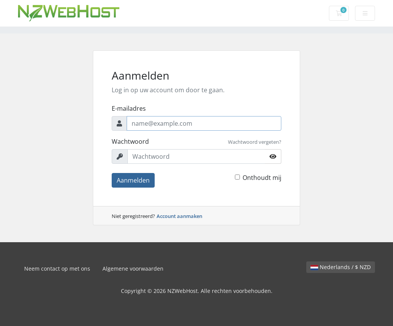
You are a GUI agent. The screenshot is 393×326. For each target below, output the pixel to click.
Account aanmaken (179, 216)
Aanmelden (133, 180)
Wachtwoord (130, 141)
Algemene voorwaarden (132, 268)
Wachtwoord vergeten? (254, 141)
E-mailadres (129, 108)
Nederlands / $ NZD (340, 267)
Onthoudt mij (262, 177)
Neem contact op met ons (57, 268)
